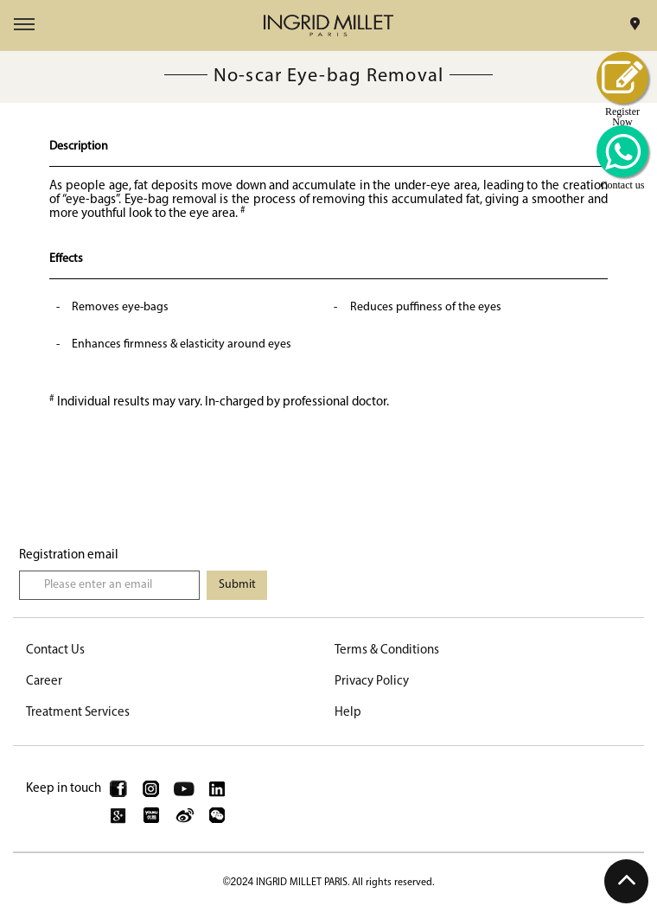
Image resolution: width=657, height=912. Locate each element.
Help (348, 712)
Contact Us (55, 650)
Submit (237, 584)
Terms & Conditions (387, 650)
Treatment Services (78, 712)
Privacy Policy (372, 681)
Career (44, 681)
